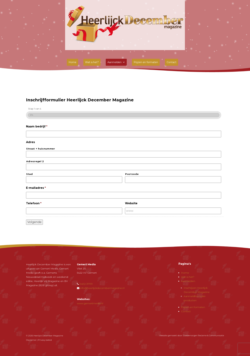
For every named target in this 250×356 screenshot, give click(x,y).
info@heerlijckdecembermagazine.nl (102, 288)
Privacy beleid (45, 340)
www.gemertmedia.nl (90, 303)
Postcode (132, 174)
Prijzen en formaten (146, 62)
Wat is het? (92, 62)
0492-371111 (86, 283)
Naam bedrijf (36, 126)
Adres (30, 142)
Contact (171, 62)
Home (72, 62)
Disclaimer (31, 340)
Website (131, 203)
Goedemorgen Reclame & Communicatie (203, 335)
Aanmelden (116, 62)
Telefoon (33, 203)
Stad (29, 174)
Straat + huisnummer (40, 148)
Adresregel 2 (35, 161)
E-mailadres (36, 187)
